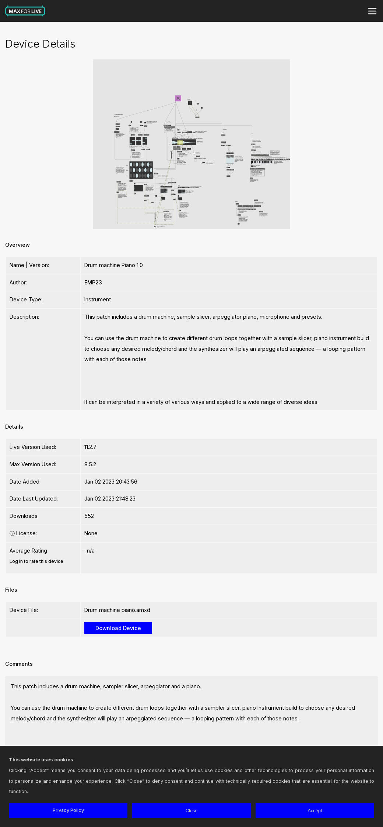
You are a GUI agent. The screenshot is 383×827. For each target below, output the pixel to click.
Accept (315, 810)
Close (192, 810)
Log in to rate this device (36, 561)
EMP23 (93, 282)
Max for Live (25, 11)
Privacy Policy (68, 810)
